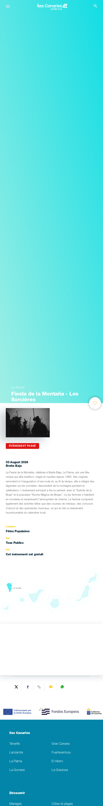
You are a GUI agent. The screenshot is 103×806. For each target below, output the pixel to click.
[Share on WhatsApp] (62, 687)
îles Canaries (19, 733)
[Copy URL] (39, 687)
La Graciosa (60, 770)
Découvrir (17, 793)
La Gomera (17, 770)
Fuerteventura (61, 752)
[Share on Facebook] (28, 687)
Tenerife (14, 744)
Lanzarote (16, 752)
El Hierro (57, 761)
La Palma (15, 761)
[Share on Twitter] (16, 687)
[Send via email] (51, 687)
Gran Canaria (60, 744)
